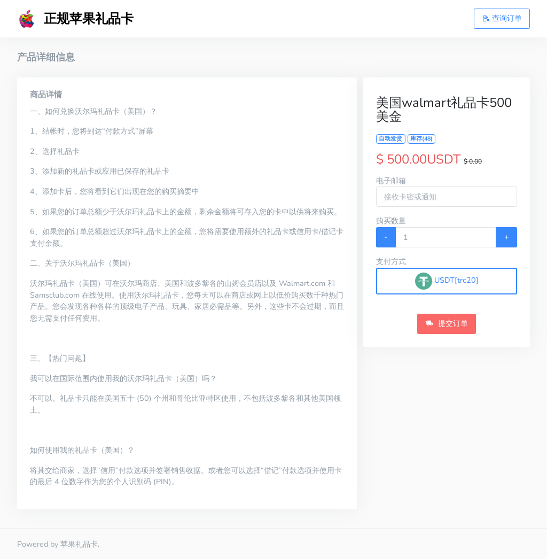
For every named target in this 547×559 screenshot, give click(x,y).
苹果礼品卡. (79, 544)
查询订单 (502, 18)
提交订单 (446, 323)
